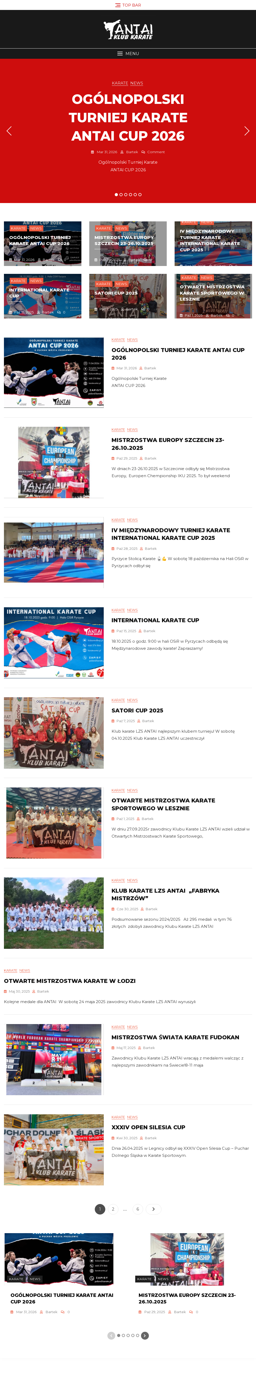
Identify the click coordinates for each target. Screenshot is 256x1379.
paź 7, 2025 (108, 309)
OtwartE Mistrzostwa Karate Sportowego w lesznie (212, 293)
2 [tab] (121, 194)
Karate (120, 83)
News (136, 83)
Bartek (132, 152)
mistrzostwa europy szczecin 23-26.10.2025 (124, 240)
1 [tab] (116, 194)
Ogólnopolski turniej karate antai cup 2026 (128, 117)
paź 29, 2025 (109, 260)
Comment (156, 152)
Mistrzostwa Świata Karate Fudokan (175, 1056)
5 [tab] (135, 194)
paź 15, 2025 (23, 312)
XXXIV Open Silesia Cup (148, 1148)
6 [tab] (140, 194)
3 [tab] (126, 194)
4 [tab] (130, 194)
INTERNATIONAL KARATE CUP (155, 627)
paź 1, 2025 (193, 315)
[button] (128, 53)
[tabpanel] (128, 131)
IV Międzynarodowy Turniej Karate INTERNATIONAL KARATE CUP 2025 (210, 240)
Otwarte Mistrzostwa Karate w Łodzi (70, 997)
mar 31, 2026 (106, 152)
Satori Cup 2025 (116, 293)
